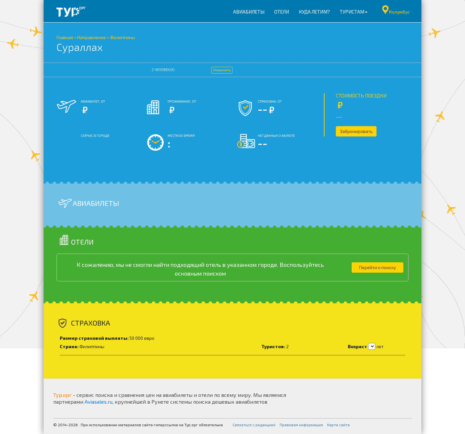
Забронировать (356, 131)
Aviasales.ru (98, 402)
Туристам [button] (353, 12)
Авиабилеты (248, 12)
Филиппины (122, 37)
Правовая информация (301, 424)
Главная (65, 37)
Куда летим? (314, 12)
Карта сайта (338, 424)
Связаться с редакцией (253, 424)
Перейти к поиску (377, 267)
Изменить (222, 70)
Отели (281, 12)
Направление (91, 37)
